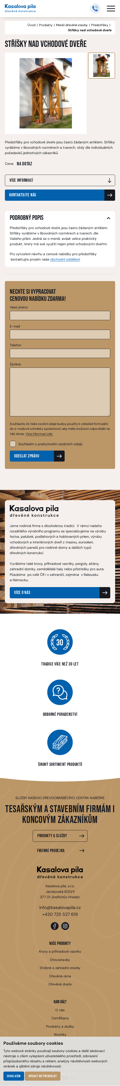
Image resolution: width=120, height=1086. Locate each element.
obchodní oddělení (65, 259)
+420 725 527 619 (60, 915)
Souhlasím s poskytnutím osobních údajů (50, 444)
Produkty (45, 25)
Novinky (60, 1035)
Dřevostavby (60, 961)
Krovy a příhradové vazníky (60, 952)
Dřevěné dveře (60, 985)
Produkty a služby (52, 836)
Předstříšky (99, 25)
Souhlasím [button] (13, 1076)
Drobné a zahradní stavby (60, 969)
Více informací (21, 180)
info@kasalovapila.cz (60, 908)
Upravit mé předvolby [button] (43, 1076)
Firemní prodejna (51, 851)
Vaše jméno (19, 307)
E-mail (15, 326)
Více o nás (22, 593)
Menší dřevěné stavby (72, 25)
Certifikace (60, 1019)
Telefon (15, 345)
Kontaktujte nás (22, 195)
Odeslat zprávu (26, 456)
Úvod (31, 25)
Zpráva (15, 364)
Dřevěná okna (60, 977)
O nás (60, 1011)
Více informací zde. (39, 434)
